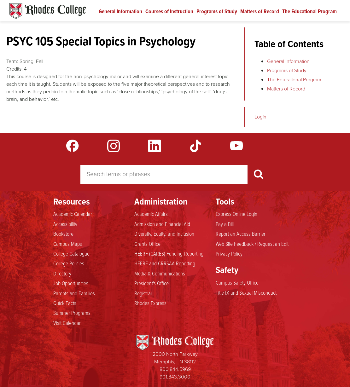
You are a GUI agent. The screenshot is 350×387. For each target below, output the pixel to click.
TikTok (195, 146)
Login (260, 116)
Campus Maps (67, 243)
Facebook (72, 146)
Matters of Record (259, 11)
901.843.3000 (175, 376)
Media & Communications (159, 273)
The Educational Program (309, 11)
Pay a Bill (225, 224)
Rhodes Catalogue (47, 11)
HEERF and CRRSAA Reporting (164, 263)
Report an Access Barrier (240, 233)
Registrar (143, 293)
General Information (120, 11)
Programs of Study (216, 11)
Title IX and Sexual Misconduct (246, 292)
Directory (62, 273)
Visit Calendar (67, 322)
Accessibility (65, 224)
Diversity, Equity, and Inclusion (164, 233)
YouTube (236, 146)
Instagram (113, 146)
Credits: (14, 68)
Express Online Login (236, 213)
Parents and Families (74, 293)
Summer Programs (71, 312)
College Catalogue (71, 253)
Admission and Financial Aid (162, 224)
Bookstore (63, 233)
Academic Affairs (151, 213)
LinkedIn (154, 146)
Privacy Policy (229, 253)
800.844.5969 (175, 369)
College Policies (68, 263)
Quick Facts (64, 303)
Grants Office (147, 243)
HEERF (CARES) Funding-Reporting (168, 253)
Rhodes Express (150, 303)
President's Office (151, 283)
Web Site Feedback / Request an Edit (252, 243)
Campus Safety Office (237, 282)
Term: (12, 61)
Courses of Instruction (169, 11)
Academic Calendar (72, 213)
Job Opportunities (70, 283)
